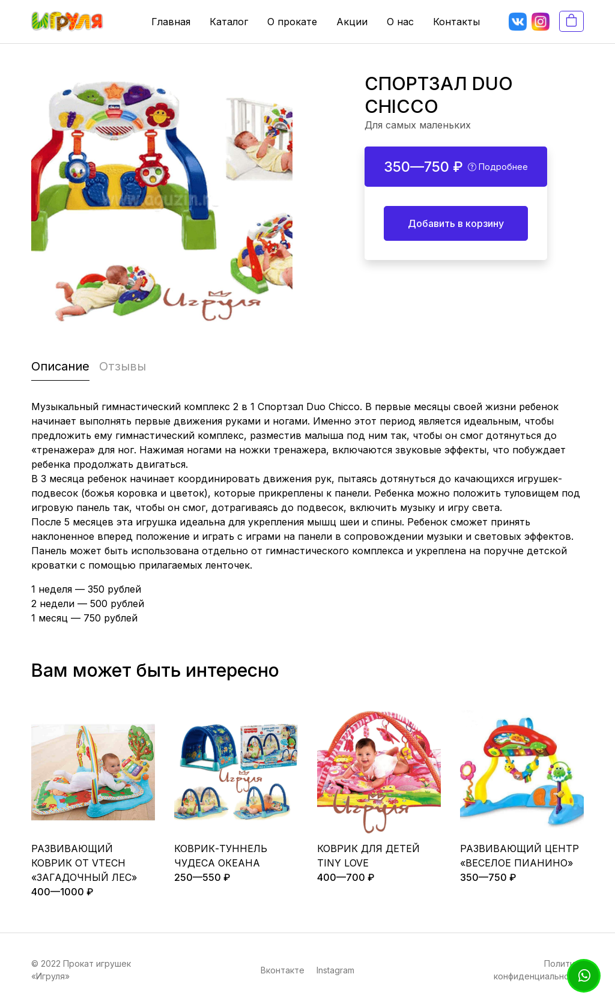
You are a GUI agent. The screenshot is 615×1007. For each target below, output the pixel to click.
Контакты (456, 22)
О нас (400, 22)
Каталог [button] (229, 22)
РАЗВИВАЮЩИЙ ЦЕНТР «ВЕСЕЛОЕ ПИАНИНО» (519, 855)
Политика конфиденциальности (539, 969)
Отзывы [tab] (122, 366)
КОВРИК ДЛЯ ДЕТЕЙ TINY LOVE (368, 855)
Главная (170, 22)
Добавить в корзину (456, 223)
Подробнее (498, 167)
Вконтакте (282, 970)
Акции (352, 22)
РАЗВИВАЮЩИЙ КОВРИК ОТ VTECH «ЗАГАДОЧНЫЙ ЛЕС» (84, 862)
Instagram (335, 970)
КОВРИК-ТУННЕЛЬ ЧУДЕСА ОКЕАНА (220, 855)
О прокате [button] (292, 22)
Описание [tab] (60, 366)
